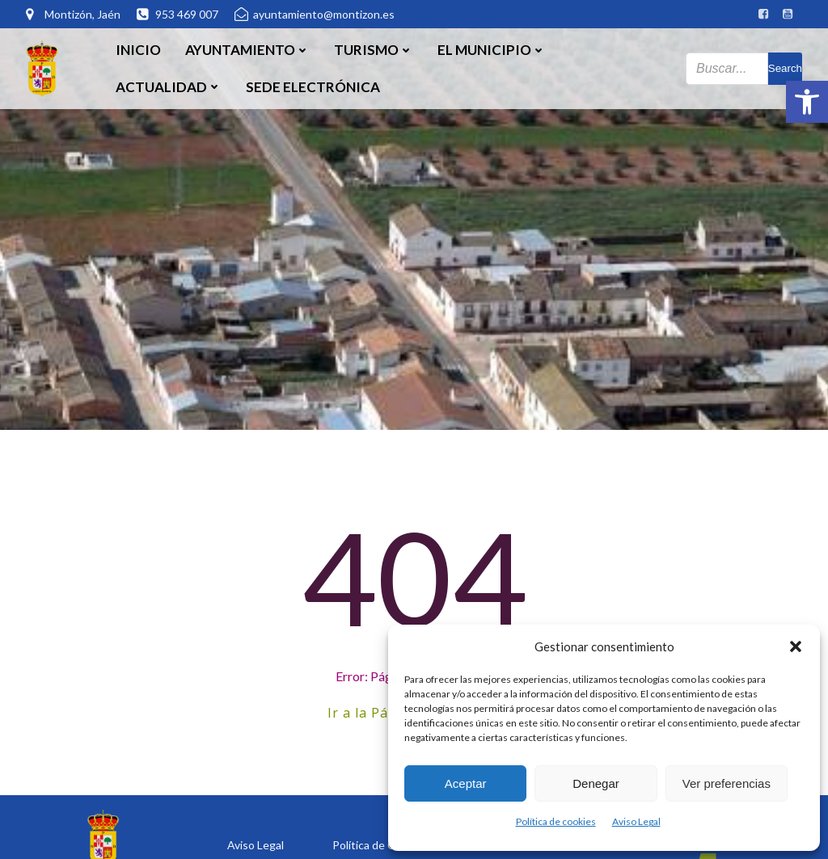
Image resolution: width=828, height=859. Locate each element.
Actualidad (169, 86)
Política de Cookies (380, 845)
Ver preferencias (726, 783)
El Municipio (491, 49)
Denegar (595, 783)
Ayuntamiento (247, 49)
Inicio (138, 49)
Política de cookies (556, 821)
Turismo (373, 49)
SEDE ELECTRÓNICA (313, 86)
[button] (807, 102)
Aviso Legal (636, 821)
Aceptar (466, 783)
